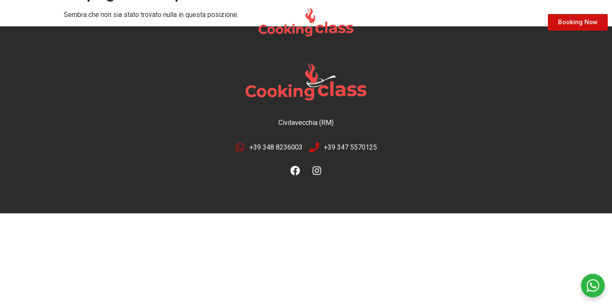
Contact (146, 22)
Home (22, 22)
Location (63, 22)
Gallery (105, 22)
